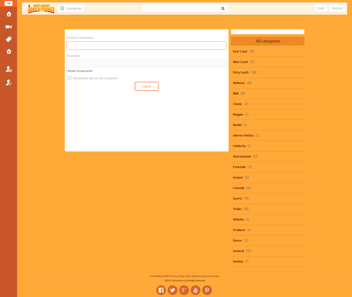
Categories (74, 8)
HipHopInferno (179, 280)
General (238, 251)
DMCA (168, 276)
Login (8, 69)
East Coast (240, 51)
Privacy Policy (178, 276)
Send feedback (157, 276)
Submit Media (8, 27)
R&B (235, 93)
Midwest (239, 83)
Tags (8, 39)
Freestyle (239, 167)
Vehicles (238, 219)
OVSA (188, 276)
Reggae (238, 114)
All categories (268, 41)
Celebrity (239, 146)
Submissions (8, 52)
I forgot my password (79, 71)
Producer (239, 230)
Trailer (237, 209)
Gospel (237, 177)
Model (237, 125)
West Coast (240, 62)
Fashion (238, 261)
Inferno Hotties (243, 135)
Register (8, 82)
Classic (237, 104)
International (242, 156)
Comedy (238, 188)
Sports (237, 198)
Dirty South (241, 72)
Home (8, 14)
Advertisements (199, 276)
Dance (237, 240)
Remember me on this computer (93, 78)
